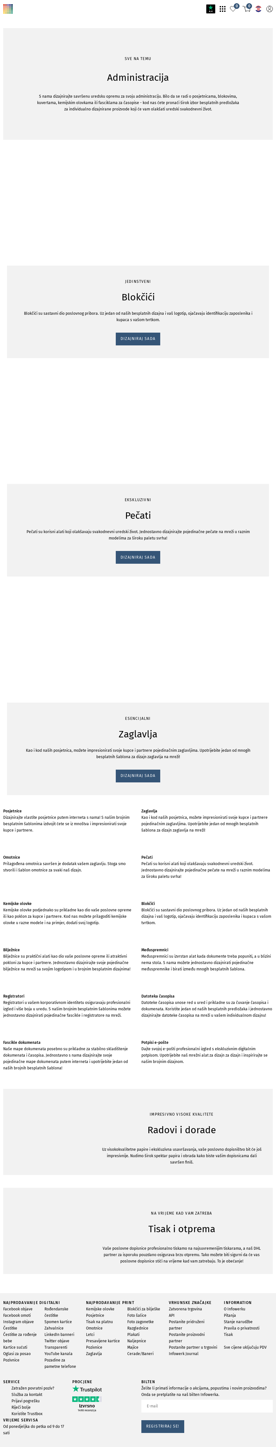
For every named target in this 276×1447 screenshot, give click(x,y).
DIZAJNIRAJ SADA (26, 115)
